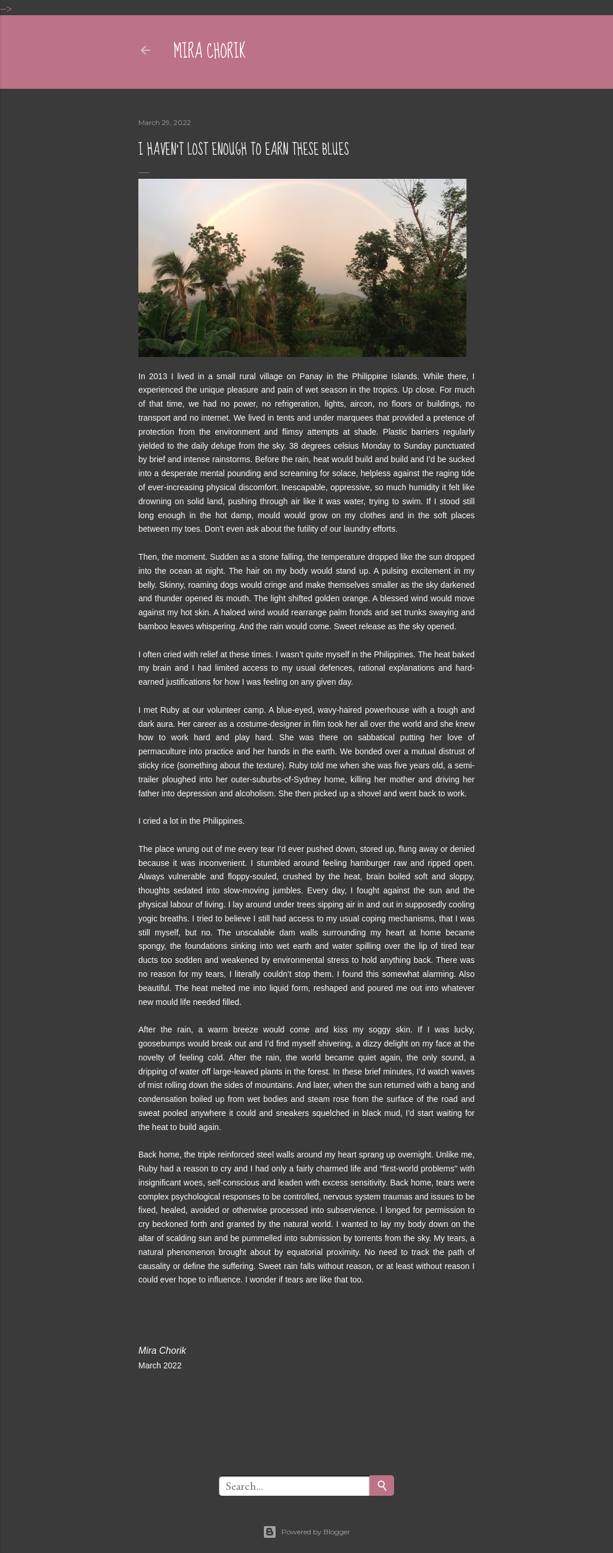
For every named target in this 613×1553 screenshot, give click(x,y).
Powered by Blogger (306, 1532)
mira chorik (209, 52)
